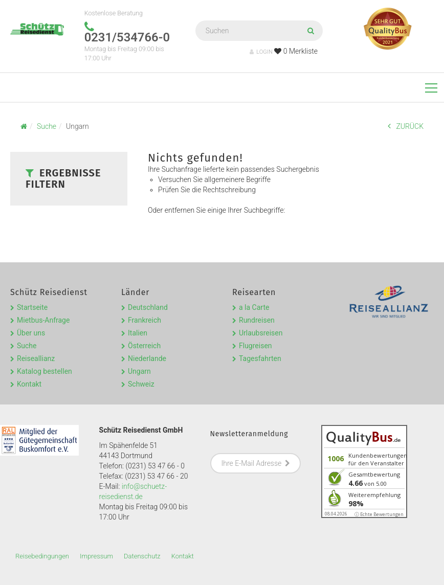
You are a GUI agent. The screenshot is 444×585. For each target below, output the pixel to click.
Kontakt (29, 384)
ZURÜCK (406, 126)
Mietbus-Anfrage (43, 320)
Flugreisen (255, 346)
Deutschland (148, 307)
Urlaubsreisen (260, 333)
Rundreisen (257, 320)
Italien (137, 333)
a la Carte (254, 307)
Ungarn (139, 371)
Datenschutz (142, 556)
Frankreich (144, 320)
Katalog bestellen (44, 371)
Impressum (96, 556)
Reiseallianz (36, 358)
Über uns (31, 333)
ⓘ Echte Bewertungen (379, 514)
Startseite (32, 307)
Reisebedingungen (42, 556)
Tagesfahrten (260, 358)
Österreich (144, 346)
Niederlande (147, 358)
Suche (27, 346)
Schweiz (141, 384)
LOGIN (261, 52)
